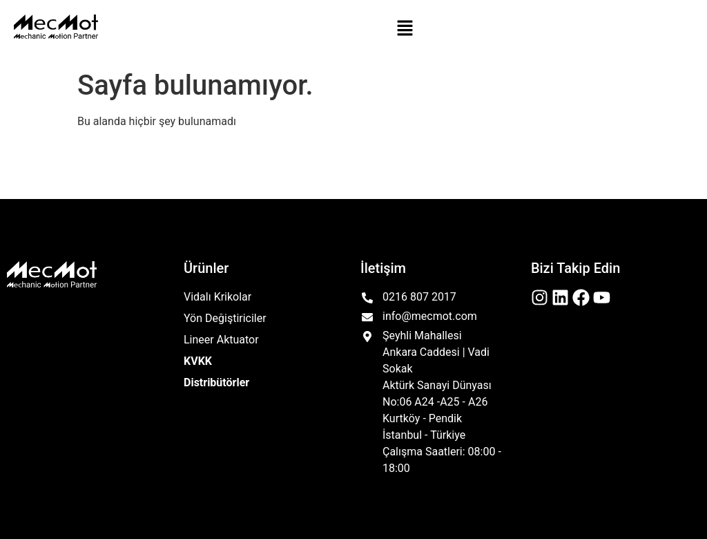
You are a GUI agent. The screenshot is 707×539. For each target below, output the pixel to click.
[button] (404, 29)
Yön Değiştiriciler (225, 318)
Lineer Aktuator (221, 339)
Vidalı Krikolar (217, 296)
